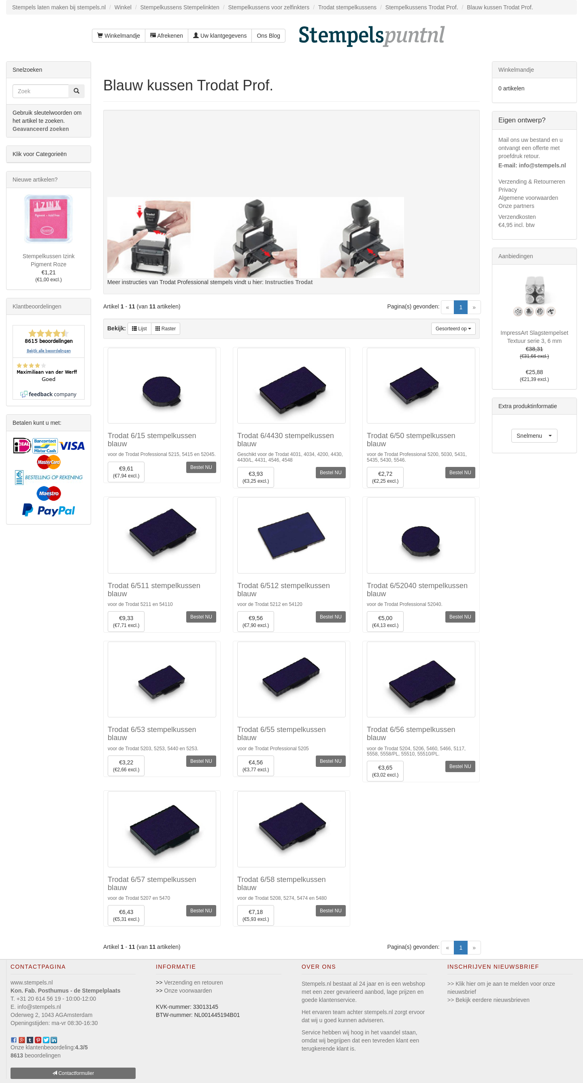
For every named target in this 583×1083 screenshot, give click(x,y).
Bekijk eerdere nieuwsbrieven (492, 1000)
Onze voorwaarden (188, 990)
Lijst (139, 329)
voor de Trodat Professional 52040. (405, 604)
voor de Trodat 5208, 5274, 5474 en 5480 (282, 898)
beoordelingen (36, 1055)
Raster (165, 329)
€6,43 (126, 916)
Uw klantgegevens (220, 35)
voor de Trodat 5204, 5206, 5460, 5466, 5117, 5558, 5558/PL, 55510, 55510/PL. (416, 751)
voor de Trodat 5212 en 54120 (269, 604)
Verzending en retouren (193, 982)
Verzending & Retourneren (531, 181)
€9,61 (126, 472)
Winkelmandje (118, 35)
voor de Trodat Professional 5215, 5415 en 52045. (162, 454)
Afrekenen (166, 35)
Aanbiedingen (515, 256)
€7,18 (256, 916)
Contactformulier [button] (73, 1073)
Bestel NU (201, 467)
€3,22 (126, 766)
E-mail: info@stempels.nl (532, 165)
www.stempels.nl (32, 982)
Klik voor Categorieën (40, 154)
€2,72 (385, 478)
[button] (534, 436)
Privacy (507, 189)
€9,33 (126, 622)
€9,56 (256, 622)
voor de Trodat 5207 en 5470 (139, 898)
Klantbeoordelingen (37, 306)
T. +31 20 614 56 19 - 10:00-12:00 (53, 998)
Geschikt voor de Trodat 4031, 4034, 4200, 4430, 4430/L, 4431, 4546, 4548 (290, 457)
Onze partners (516, 206)
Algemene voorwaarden (528, 198)
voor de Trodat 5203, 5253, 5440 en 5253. (153, 748)
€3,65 (385, 771)
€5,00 (385, 622)
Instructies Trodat (289, 282)
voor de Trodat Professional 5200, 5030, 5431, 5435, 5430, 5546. (417, 457)
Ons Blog (268, 35)
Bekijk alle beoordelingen (49, 351)
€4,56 (256, 766)
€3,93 (256, 478)
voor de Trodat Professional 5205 (273, 748)
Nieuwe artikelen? (35, 179)
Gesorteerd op (453, 329)
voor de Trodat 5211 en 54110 (140, 604)
